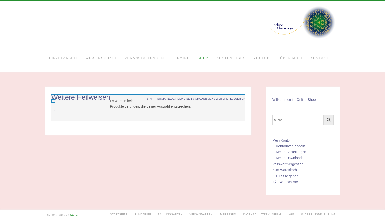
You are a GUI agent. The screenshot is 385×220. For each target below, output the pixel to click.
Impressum (227, 214)
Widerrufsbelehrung (318, 214)
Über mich (291, 58)
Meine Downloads (289, 158)
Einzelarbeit (63, 58)
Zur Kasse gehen (285, 176)
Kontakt (319, 58)
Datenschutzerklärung (262, 214)
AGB (291, 214)
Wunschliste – (286, 182)
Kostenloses (231, 58)
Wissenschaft (101, 58)
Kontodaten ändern (290, 146)
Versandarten (200, 214)
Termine (181, 58)
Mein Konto (281, 140)
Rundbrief (142, 214)
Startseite (119, 214)
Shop (203, 58)
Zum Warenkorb (284, 170)
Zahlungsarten (170, 214)
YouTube (262, 58)
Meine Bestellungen (291, 152)
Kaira (74, 214)
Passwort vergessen (287, 164)
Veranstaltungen (144, 58)
